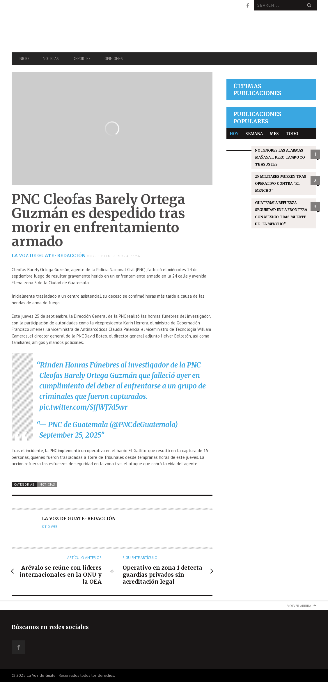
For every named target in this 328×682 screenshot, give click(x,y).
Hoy (234, 133)
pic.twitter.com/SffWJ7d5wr (83, 407)
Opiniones (113, 58)
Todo (292, 133)
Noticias (51, 58)
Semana (254, 133)
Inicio (24, 58)
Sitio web (50, 526)
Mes (274, 133)
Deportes (82, 58)
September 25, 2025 (70, 435)
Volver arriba (299, 605)
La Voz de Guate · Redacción (49, 255)
